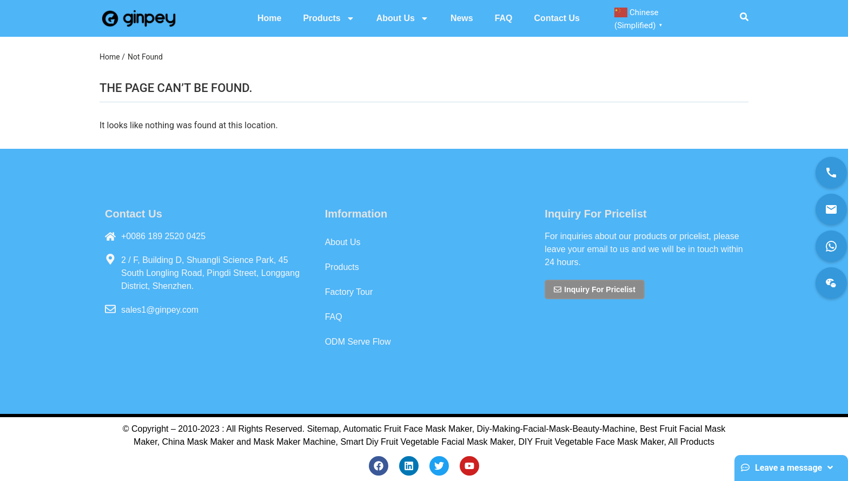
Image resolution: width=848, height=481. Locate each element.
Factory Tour (349, 291)
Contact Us (557, 18)
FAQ (504, 18)
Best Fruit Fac (667, 428)
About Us (402, 18)
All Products (691, 441)
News (462, 18)
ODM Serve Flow (358, 341)
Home (269, 18)
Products (328, 18)
